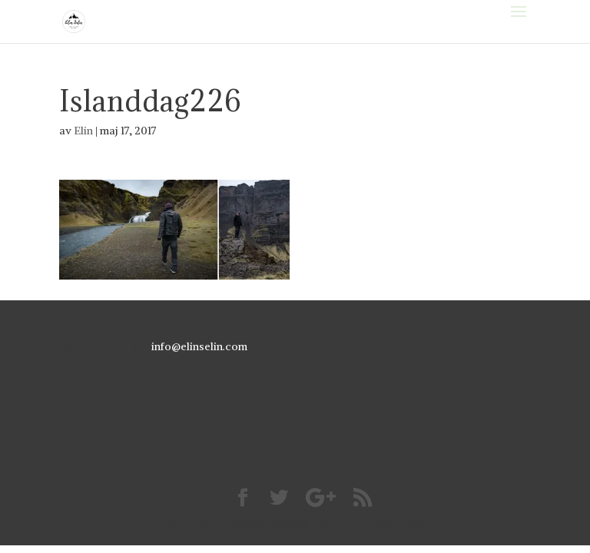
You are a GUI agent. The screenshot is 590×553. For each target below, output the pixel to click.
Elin (83, 130)
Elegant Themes (268, 524)
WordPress (398, 524)
